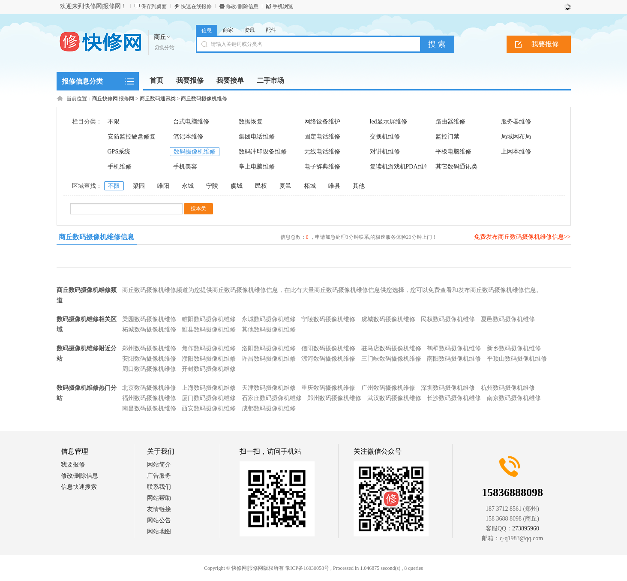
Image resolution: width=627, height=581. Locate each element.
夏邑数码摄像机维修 (508, 319)
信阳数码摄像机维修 (328, 348)
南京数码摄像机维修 (514, 398)
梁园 (139, 186)
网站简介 (159, 464)
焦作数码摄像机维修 (209, 348)
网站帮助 (159, 498)
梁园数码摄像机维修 (149, 319)
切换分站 (164, 48)
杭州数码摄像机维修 (508, 388)
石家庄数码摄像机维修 (272, 398)
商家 (228, 30)
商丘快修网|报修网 (113, 99)
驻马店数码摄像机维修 (391, 348)
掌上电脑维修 (257, 166)
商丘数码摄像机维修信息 (96, 237)
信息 (206, 30)
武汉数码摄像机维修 (394, 398)
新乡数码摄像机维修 (514, 348)
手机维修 (120, 166)
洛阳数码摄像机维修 (269, 348)
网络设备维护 (322, 121)
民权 (261, 186)
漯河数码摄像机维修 (328, 358)
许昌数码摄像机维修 (269, 358)
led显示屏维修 (388, 121)
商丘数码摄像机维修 (204, 99)
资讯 (249, 30)
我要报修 (545, 44)
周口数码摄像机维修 (149, 369)
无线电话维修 (322, 151)
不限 (114, 121)
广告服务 (159, 476)
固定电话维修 (322, 136)
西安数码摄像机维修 (209, 408)
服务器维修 (516, 121)
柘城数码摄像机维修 (149, 329)
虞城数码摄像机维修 (388, 319)
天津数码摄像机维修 (269, 388)
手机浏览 (283, 6)
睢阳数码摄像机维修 (209, 319)
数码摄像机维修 (195, 151)
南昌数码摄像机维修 (149, 408)
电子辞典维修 (322, 166)
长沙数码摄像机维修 (454, 398)
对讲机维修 (385, 151)
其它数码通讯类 (456, 166)
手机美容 (185, 166)
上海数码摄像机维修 (209, 388)
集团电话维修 (257, 136)
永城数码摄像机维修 (269, 319)
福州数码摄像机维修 (149, 398)
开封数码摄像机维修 (209, 369)
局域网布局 (516, 136)
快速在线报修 (196, 6)
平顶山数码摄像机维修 (517, 358)
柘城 (310, 186)
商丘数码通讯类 (158, 99)
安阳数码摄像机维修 (149, 358)
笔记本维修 (188, 136)
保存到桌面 (154, 6)
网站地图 (159, 531)
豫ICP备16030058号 (307, 568)
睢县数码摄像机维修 (209, 329)
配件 (271, 30)
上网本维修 (516, 151)
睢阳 (163, 186)
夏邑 (285, 186)
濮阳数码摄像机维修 (209, 358)
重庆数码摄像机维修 (328, 388)
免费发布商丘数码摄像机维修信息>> (522, 237)
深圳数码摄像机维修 (448, 388)
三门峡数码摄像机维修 (391, 358)
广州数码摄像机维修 (388, 388)
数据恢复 (251, 121)
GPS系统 (119, 151)
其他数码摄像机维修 (269, 329)
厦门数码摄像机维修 (209, 398)
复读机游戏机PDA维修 (400, 166)
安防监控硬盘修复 (132, 136)
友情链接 (159, 509)
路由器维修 (450, 121)
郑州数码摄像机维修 (149, 348)
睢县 (334, 186)
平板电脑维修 (453, 151)
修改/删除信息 (242, 6)
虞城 (237, 186)
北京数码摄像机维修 (149, 388)
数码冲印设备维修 (263, 151)
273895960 (525, 528)
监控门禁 (447, 136)
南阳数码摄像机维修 (454, 358)
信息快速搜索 (79, 487)
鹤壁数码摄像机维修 (454, 348)
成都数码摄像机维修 (269, 408)
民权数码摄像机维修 (448, 319)
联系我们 (159, 487)
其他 (359, 186)
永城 (188, 186)
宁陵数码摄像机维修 (328, 319)
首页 (156, 80)
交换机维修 (385, 136)
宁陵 (212, 186)
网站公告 (159, 520)
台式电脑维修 (191, 121)
